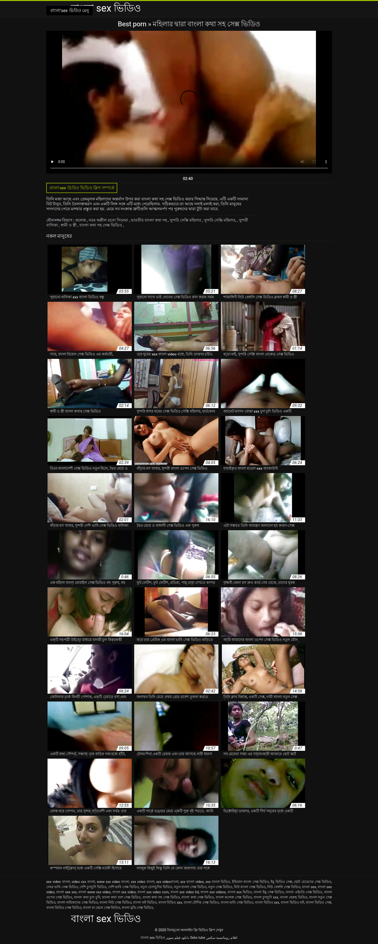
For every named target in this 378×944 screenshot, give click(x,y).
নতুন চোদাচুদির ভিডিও (156, 887)
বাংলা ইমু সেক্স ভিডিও (269, 892)
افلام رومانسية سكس (221, 938)
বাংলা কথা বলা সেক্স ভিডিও (121, 897)
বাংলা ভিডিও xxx (267, 902)
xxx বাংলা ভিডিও (218, 882)
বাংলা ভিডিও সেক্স (318, 902)
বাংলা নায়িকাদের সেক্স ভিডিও (77, 902)
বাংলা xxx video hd (184, 892)
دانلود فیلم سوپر (177, 938)
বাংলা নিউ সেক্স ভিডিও (115, 902)
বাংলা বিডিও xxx (170, 902)
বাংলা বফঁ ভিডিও (145, 902)
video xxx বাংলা (83, 882)
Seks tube (197, 938)
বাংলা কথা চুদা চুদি (87, 897)
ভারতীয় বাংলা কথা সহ (149, 220)
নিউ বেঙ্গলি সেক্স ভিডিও (283, 887)
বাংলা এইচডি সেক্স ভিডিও (304, 892)
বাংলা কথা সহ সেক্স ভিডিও (101, 225)
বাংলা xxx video (124, 892)
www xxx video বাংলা (113, 882)
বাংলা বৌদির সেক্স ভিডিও (201, 902)
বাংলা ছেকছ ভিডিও (293, 897)
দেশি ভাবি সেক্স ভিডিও (123, 887)
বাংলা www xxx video (94, 892)
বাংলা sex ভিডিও (153, 938)
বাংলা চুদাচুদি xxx (266, 897)
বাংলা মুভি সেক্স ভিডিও (137, 908)
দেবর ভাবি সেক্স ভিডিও (62, 887)
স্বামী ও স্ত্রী (69, 225)
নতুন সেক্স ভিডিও (220, 887)
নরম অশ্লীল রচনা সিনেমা (109, 220)
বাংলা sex (309, 887)
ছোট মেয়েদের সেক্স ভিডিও (312, 882)
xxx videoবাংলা (167, 882)
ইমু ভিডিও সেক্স (281, 882)
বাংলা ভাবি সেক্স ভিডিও (237, 902)
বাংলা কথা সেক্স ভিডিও (197, 897)
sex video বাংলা (58, 882)
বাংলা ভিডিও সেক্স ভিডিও (64, 908)
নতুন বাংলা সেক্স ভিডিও (190, 887)
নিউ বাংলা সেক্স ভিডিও (250, 887)
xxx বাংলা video (192, 882)
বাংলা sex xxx (66, 892)
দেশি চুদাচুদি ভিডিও (93, 887)
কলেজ (81, 220)
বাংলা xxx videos (213, 892)
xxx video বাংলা (142, 882)
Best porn (133, 24)
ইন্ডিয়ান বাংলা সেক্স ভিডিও (250, 882)
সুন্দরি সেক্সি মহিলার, (220, 220)
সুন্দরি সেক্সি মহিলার (186, 220)
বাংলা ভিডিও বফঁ (292, 902)
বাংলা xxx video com (153, 892)
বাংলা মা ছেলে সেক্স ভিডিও (101, 908)
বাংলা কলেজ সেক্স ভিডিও (234, 897)
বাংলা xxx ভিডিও (240, 892)
